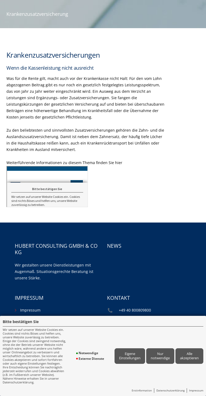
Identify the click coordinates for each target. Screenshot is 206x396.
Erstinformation (142, 390)
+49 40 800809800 (135, 310)
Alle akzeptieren (189, 355)
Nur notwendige (160, 355)
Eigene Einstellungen (130, 355)
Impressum (196, 390)
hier (118, 162)
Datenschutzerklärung (170, 390)
